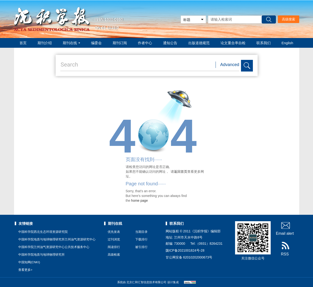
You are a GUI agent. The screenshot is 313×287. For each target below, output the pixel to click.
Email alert (285, 228)
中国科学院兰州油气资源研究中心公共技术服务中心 (53, 247)
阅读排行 (114, 247)
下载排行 (141, 239)
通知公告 (170, 43)
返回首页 (180, 171)
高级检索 (114, 254)
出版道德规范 (199, 43)
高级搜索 (288, 19)
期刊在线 (71, 43)
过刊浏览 (114, 239)
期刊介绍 (45, 43)
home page (139, 200)
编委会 (96, 43)
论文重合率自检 (233, 43)
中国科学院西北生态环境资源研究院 (43, 232)
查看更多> (25, 270)
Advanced (229, 64)
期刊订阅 (120, 43)
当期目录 (141, 232)
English (287, 43)
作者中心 (145, 43)
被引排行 (141, 247)
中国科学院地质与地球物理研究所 (41, 254)
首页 (23, 43)
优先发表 (114, 232)
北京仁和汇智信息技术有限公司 (146, 282)
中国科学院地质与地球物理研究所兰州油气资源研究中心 (57, 239)
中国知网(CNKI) (29, 262)
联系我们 (263, 43)
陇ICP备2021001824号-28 (185, 250)
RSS (285, 249)
